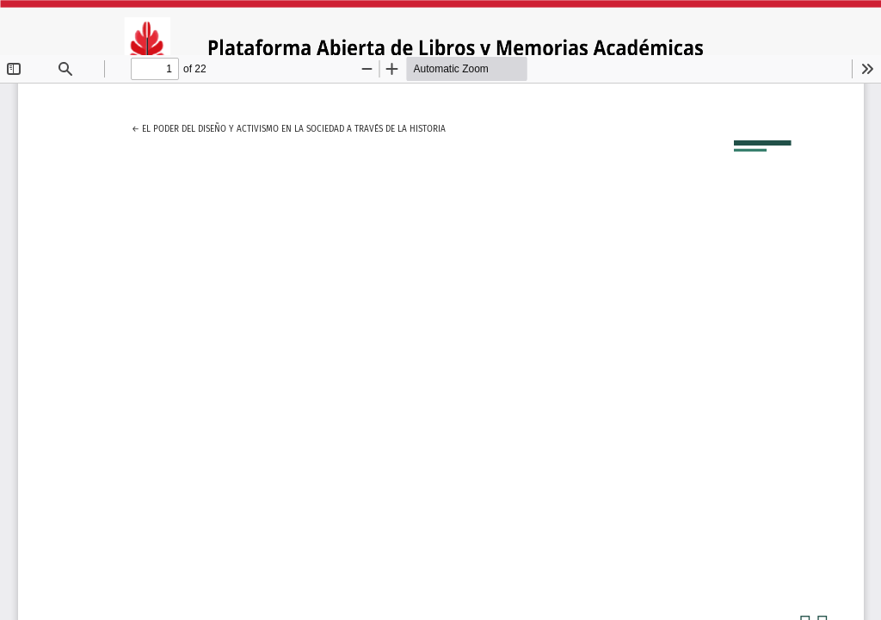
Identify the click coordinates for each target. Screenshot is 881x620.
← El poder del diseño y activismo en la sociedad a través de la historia (289, 126)
